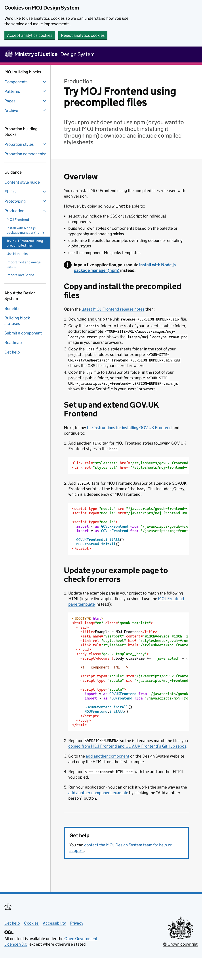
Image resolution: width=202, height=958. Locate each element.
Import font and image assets (23, 264)
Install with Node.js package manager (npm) (25, 230)
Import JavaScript (20, 275)
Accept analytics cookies (29, 35)
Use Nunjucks (17, 254)
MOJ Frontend (18, 220)
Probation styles (25, 144)
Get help (12, 352)
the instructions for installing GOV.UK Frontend (129, 427)
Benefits (11, 308)
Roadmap (13, 342)
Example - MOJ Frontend (130, 671)
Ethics (25, 191)
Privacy (76, 923)
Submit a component (23, 333)
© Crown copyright (180, 944)
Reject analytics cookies (83, 35)
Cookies (31, 923)
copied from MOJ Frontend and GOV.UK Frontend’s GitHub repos (127, 746)
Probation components (25, 153)
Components (25, 81)
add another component (107, 756)
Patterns (25, 91)
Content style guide (22, 182)
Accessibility (54, 923)
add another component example (98, 792)
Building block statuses (17, 320)
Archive (25, 110)
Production (25, 210)
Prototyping (25, 201)
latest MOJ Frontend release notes (113, 309)
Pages (25, 100)
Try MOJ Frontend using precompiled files (25, 243)
